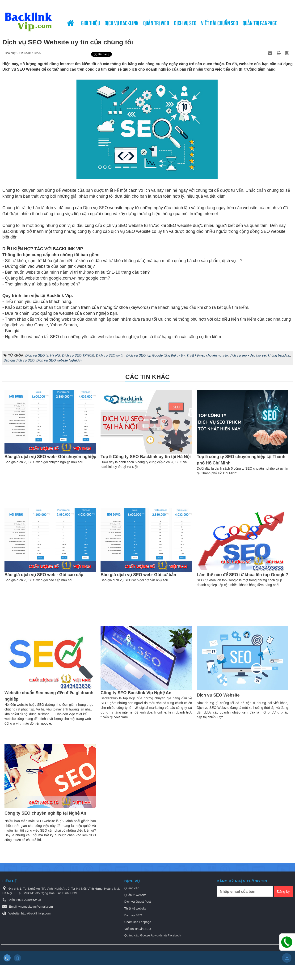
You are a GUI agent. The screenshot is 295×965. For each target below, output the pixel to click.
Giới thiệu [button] (90, 22)
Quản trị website (135, 895)
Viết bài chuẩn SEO (137, 929)
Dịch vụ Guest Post (137, 901)
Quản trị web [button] (156, 22)
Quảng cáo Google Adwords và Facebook (152, 935)
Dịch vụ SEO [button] (185, 22)
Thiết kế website (135, 908)
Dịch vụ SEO (133, 915)
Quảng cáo (131, 888)
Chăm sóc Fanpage (137, 922)
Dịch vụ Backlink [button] (122, 22)
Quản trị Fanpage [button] (260, 22)
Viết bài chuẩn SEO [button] (219, 22)
